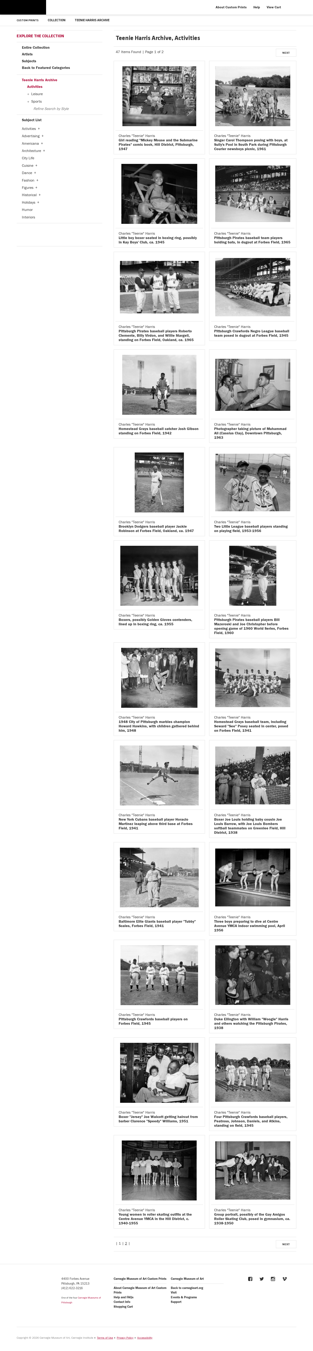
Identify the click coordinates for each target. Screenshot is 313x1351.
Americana (30, 143)
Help (256, 7)
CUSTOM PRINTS (29, 20)
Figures (27, 187)
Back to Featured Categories (46, 67)
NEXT (286, 52)
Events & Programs (184, 1297)
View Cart (274, 7)
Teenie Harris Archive (39, 80)
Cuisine (27, 165)
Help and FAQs (123, 1297)
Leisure (37, 94)
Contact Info (122, 1302)
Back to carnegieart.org (187, 1288)
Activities (35, 86)
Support (176, 1302)
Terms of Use (105, 1337)
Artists (27, 54)
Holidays (28, 202)
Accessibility (144, 1337)
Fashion (28, 180)
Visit (174, 1292)
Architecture (31, 150)
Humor (27, 209)
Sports (36, 101)
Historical (29, 195)
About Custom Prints (231, 7)
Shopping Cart (123, 1306)
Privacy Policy (125, 1337)
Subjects (29, 61)
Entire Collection (36, 47)
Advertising (31, 136)
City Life (28, 158)
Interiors (28, 217)
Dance (27, 173)
